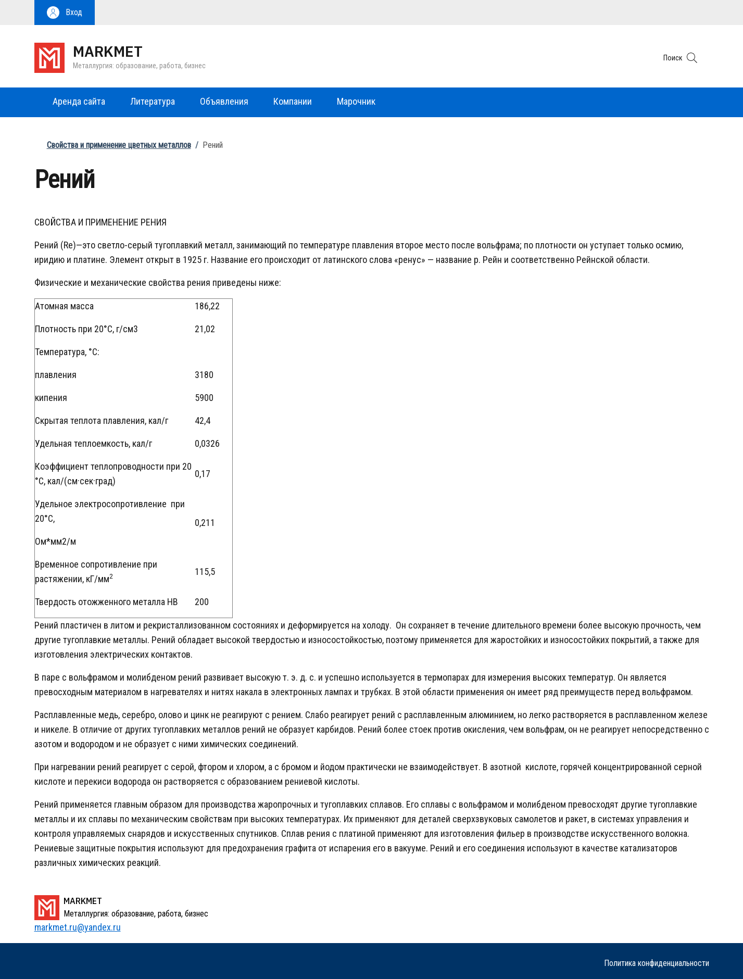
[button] (64, 12)
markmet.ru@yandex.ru (77, 927)
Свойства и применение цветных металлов (119, 145)
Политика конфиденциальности (656, 963)
